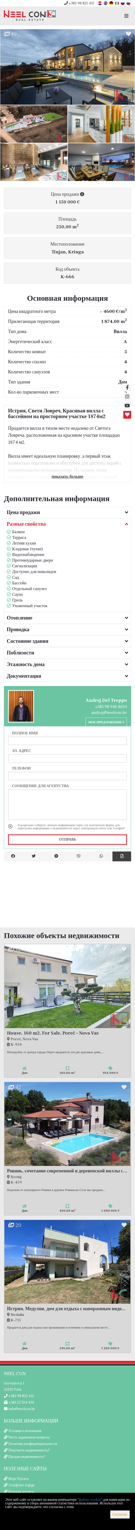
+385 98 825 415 (79, 3)
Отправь (67, 839)
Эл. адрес (21, 751)
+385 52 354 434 (19, 1402)
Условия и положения (24, 1431)
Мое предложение (106, 722)
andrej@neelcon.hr (109, 712)
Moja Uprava (18, 1478)
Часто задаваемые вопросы (29, 1437)
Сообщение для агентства (40, 786)
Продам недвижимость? (26, 1456)
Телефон (21, 768)
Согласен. (119, 1514)
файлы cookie (90, 1499)
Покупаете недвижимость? (28, 1450)
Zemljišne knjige (21, 1485)
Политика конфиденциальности (32, 1444)
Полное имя (25, 733)
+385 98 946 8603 (111, 706)
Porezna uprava (21, 1491)
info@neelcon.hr (19, 1409)
